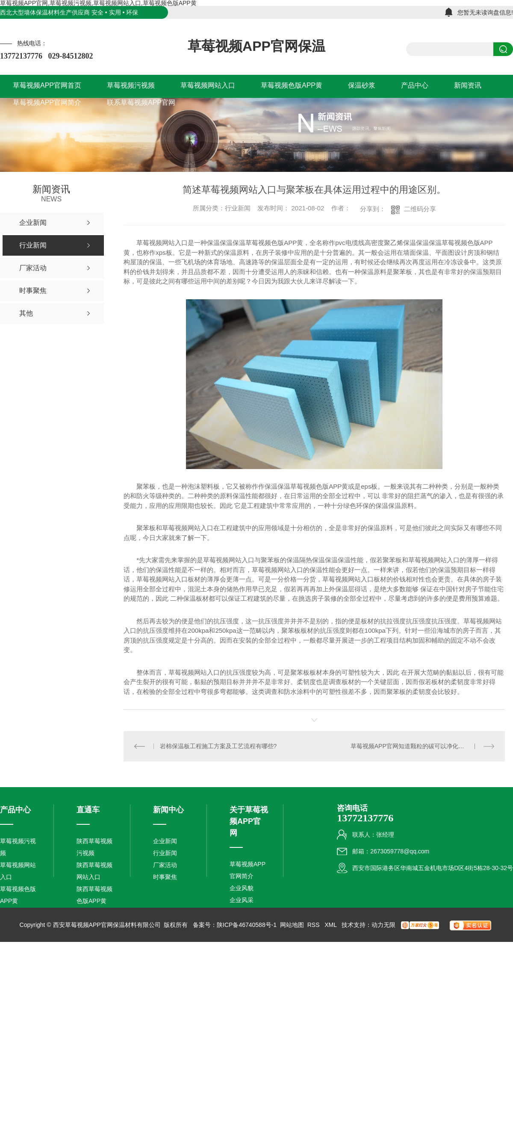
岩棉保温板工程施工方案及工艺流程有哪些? (218, 746)
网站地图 (292, 924)
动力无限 (383, 924)
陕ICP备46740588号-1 (247, 924)
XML (331, 924)
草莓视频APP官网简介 (247, 870)
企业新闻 (165, 841)
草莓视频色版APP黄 (18, 894)
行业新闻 (165, 853)
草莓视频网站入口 (18, 871)
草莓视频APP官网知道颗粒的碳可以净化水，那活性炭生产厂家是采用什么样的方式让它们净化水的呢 (423, 746)
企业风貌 (242, 888)
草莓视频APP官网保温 (256, 46)
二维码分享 (420, 208)
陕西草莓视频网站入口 (94, 871)
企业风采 (242, 900)
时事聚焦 (165, 876)
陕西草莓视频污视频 (94, 847)
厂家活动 (165, 865)
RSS (314, 924)
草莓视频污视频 (18, 847)
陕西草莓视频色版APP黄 (94, 894)
